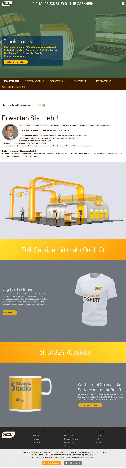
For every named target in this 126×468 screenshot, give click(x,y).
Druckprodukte (69, 435)
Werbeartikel (68, 446)
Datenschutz (37, 442)
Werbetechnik (69, 442)
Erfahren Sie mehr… (16, 62)
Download (99, 435)
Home (36, 435)
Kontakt (99, 442)
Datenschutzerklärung (85, 457)
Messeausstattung (71, 439)
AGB (34, 446)
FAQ (97, 439)
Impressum (37, 439)
